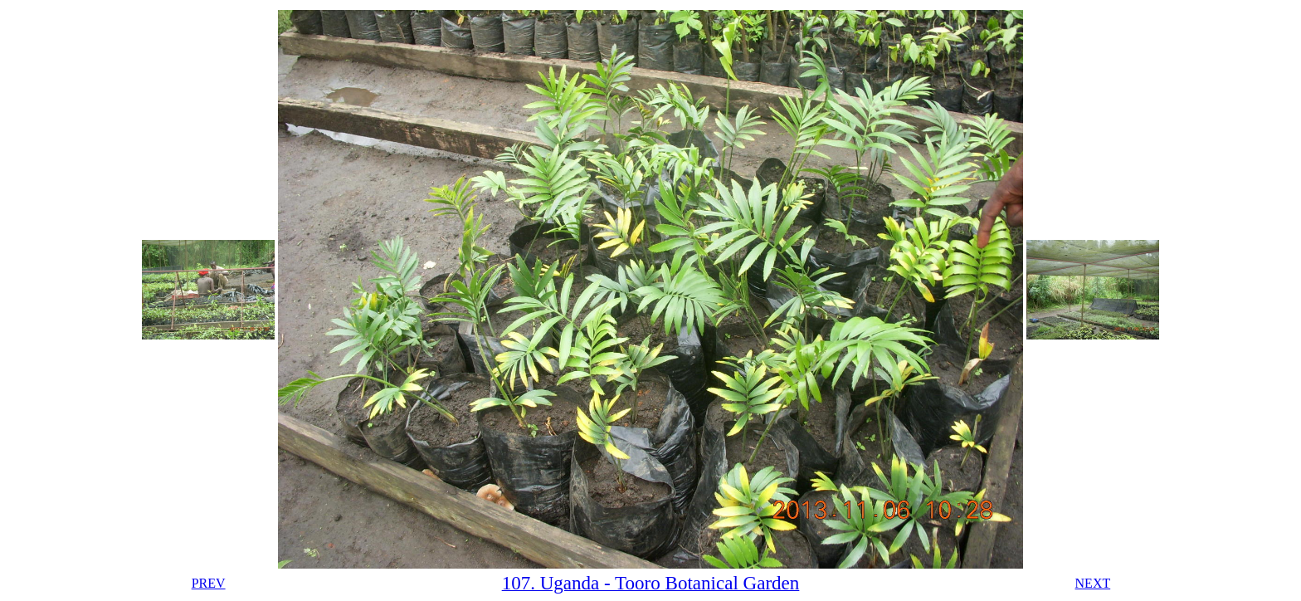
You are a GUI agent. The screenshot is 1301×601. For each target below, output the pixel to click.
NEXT (1093, 583)
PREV (209, 583)
